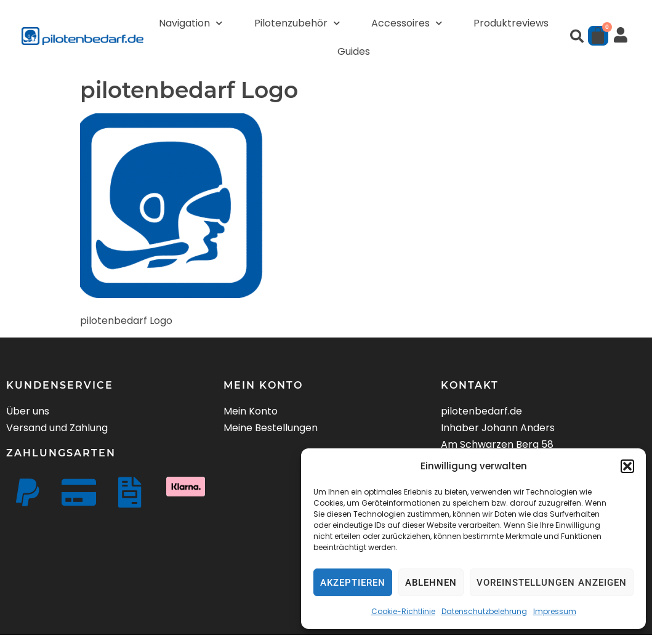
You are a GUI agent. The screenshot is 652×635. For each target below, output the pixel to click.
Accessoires (406, 23)
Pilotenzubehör (297, 23)
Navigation (190, 23)
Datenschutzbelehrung (484, 611)
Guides (353, 51)
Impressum (554, 611)
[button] (627, 466)
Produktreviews (511, 23)
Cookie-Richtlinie (403, 611)
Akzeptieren (352, 582)
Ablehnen (431, 582)
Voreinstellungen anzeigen (552, 582)
